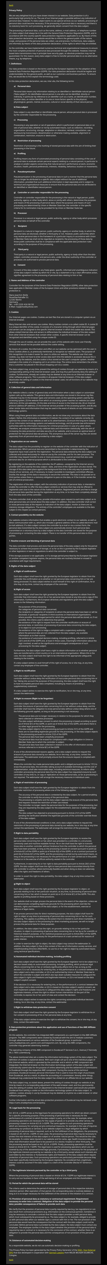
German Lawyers (56, 1252)
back (11, 5)
